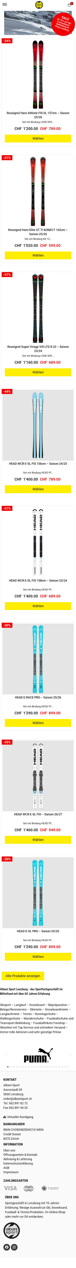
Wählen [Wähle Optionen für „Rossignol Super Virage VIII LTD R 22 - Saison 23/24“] (38, 372)
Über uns (9, 1150)
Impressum (11, 1172)
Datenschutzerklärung (18, 1163)
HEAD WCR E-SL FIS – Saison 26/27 (38, 814)
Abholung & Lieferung (17, 1159)
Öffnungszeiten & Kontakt (20, 1154)
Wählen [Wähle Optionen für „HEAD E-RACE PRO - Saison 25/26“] (38, 723)
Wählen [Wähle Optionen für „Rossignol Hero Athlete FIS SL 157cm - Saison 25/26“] (38, 138)
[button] (5, 1055)
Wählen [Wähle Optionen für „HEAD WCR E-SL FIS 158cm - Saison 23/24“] (38, 606)
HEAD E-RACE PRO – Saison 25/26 (38, 697)
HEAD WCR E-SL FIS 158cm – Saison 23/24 (38, 580)
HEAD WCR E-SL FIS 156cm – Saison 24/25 (38, 463)
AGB (6, 1168)
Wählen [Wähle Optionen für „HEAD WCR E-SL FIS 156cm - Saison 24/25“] (38, 489)
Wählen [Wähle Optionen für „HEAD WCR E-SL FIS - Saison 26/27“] (38, 840)
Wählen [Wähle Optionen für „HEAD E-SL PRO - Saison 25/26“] (38, 957)
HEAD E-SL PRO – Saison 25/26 (38, 931)
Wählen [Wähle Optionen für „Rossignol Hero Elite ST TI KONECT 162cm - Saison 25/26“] (38, 255)
